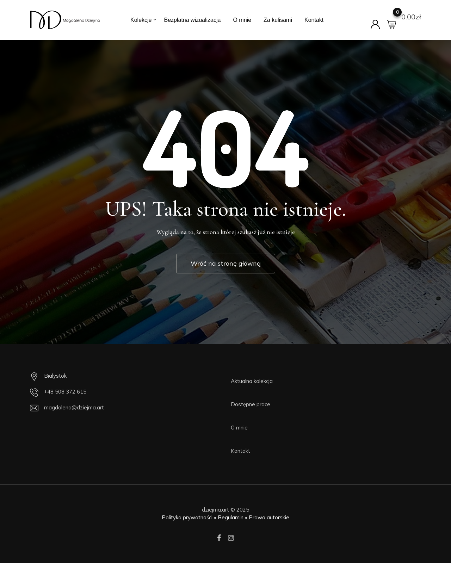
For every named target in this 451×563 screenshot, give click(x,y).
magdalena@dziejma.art (74, 407)
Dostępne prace (250, 404)
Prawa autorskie (269, 517)
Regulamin (230, 517)
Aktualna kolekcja (252, 381)
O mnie (242, 20)
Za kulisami (278, 20)
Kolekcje (141, 20)
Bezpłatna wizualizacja (192, 20)
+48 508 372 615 (65, 391)
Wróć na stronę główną (226, 263)
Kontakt (313, 20)
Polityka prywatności (187, 517)
